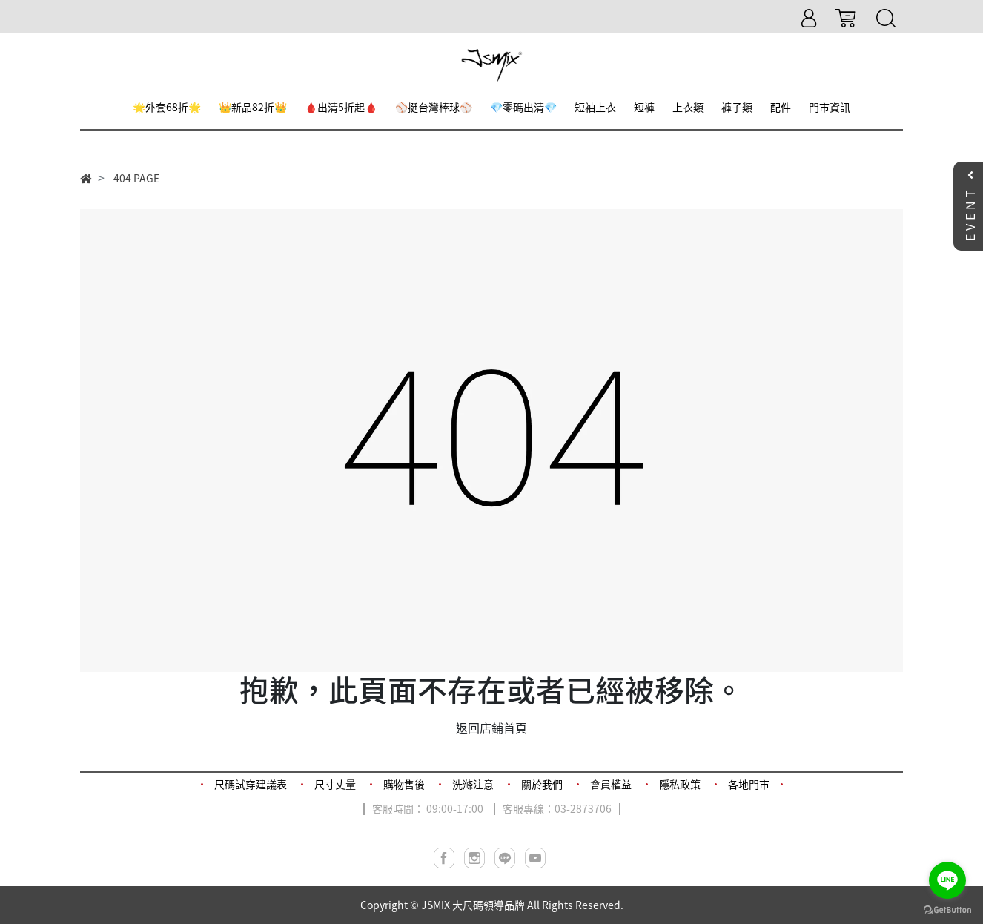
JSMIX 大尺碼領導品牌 (473, 904)
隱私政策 (680, 783)
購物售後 (404, 783)
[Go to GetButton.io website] (947, 909)
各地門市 (748, 783)
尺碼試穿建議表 (250, 783)
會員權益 (611, 783)
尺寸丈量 (335, 783)
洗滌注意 (473, 783)
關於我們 (542, 783)
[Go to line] (947, 880)
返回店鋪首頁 (491, 727)
